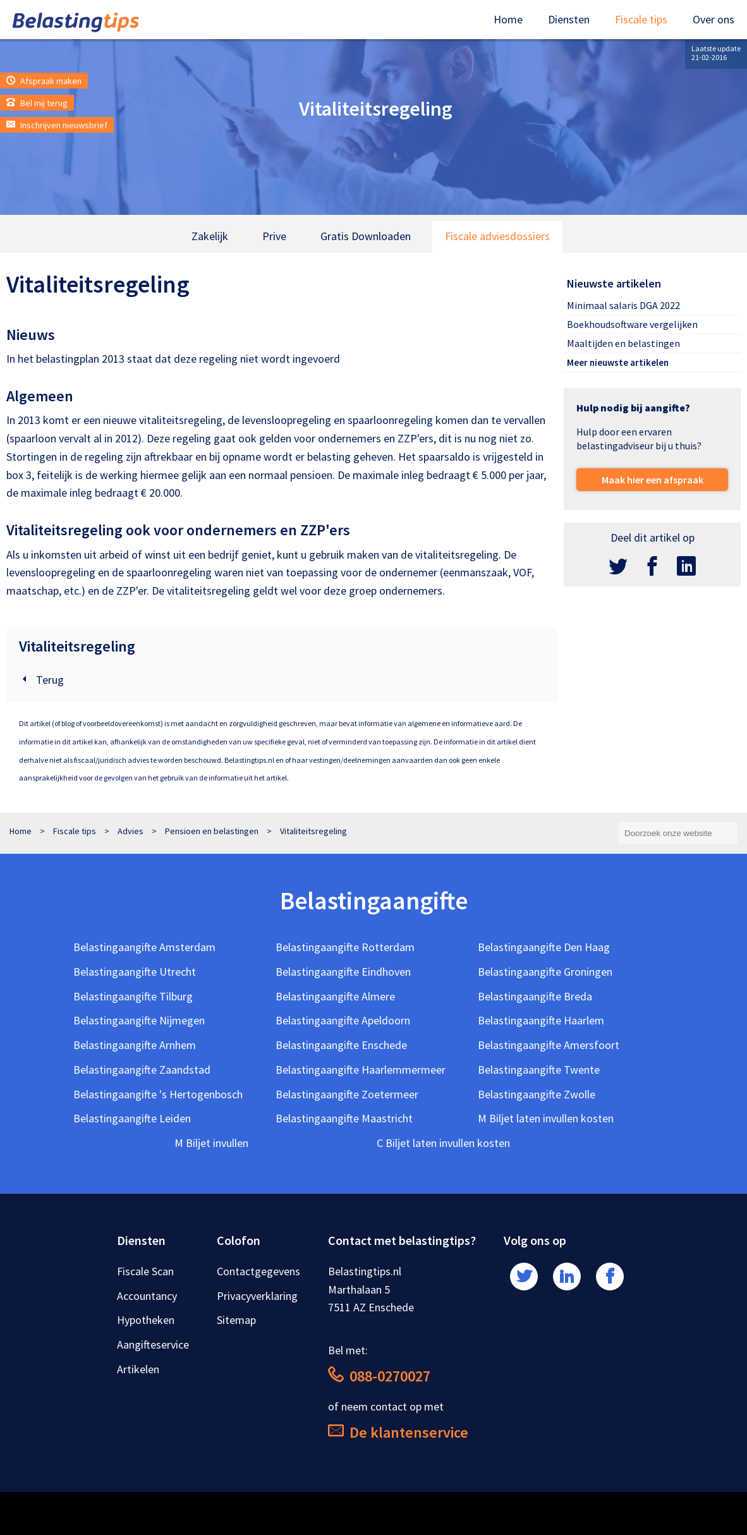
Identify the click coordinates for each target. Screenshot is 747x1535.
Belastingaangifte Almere (335, 996)
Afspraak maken (44, 81)
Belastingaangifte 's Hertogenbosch (158, 1094)
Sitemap (236, 1320)
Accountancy (147, 1296)
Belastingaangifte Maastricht (344, 1118)
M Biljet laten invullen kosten (546, 1118)
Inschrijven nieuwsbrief (56, 125)
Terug (41, 679)
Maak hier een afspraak (652, 479)
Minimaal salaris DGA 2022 (623, 305)
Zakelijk (209, 236)
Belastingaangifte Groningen (545, 971)
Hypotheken (145, 1320)
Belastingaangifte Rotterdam (345, 947)
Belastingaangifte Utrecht (134, 971)
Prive (274, 236)
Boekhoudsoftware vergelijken (632, 324)
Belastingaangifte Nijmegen (139, 1020)
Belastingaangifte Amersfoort (548, 1045)
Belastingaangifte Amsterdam (144, 947)
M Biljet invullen (211, 1143)
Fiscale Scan (145, 1271)
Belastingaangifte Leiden (132, 1118)
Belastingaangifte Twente (539, 1069)
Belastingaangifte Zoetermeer (347, 1094)
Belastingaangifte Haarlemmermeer (361, 1069)
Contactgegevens (258, 1271)
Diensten (569, 19)
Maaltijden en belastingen (623, 343)
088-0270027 (379, 1376)
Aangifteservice (153, 1344)
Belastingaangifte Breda (535, 996)
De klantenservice (398, 1432)
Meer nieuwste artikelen (618, 362)
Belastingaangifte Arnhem (134, 1045)
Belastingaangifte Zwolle (536, 1094)
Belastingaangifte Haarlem (541, 1020)
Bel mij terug (37, 103)
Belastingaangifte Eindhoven (343, 971)
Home (508, 19)
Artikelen (138, 1369)
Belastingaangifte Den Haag (544, 947)
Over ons (713, 19)
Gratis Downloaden (365, 236)
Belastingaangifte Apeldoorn (343, 1020)
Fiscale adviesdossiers (497, 236)
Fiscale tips (641, 19)
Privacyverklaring (257, 1296)
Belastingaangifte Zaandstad (141, 1069)
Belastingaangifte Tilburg (133, 996)
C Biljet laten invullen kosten (443, 1143)
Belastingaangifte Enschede (341, 1045)
